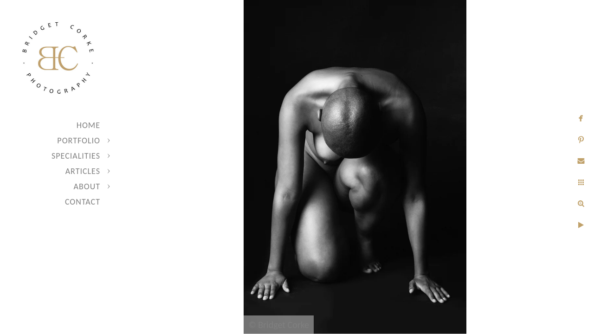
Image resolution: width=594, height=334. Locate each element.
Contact (82, 202)
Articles (82, 171)
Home (88, 125)
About (87, 186)
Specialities (76, 156)
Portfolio (78, 140)
